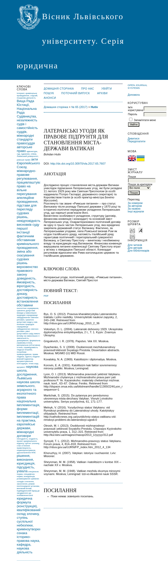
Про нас (87, 88)
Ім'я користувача (135, 109)
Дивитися (134, 138)
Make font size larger (132, 236)
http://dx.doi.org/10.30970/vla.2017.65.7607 (78, 163)
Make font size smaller (132, 230)
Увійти (106, 88)
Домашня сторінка (59, 88)
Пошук (49, 93)
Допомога (134, 94)
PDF (46, 295)
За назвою (134, 208)
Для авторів (135, 247)
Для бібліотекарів (138, 250)
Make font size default (140, 230)
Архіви (102, 93)
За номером (135, 203)
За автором (135, 205)
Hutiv (94, 107)
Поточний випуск (75, 93)
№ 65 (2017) (79, 107)
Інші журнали (136, 211)
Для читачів (135, 245)
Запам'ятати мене (145, 120)
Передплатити (136, 141)
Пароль (132, 114)
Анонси (50, 97)
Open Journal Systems (137, 86)
